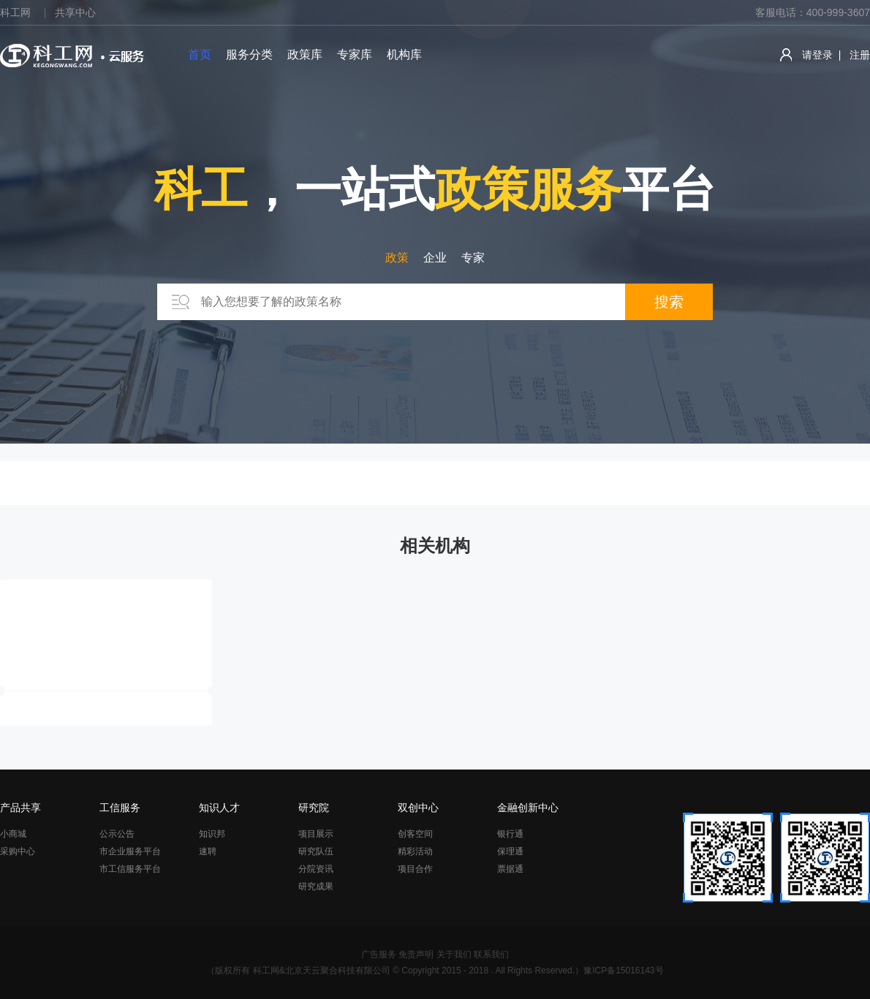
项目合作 (415, 869)
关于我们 (454, 954)
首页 (199, 54)
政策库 (304, 54)
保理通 (510, 851)
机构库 (404, 54)
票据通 (510, 869)
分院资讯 (315, 869)
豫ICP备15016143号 (623, 970)
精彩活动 (415, 851)
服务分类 (249, 54)
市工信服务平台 (130, 869)
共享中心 (75, 12)
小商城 (13, 834)
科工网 (15, 12)
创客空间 (415, 834)
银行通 (510, 834)
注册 (860, 55)
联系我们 (491, 954)
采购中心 (17, 851)
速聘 (207, 851)
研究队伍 (315, 851)
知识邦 (212, 834)
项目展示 (315, 834)
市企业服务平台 (130, 851)
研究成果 (315, 886)
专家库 (354, 54)
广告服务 (378, 954)
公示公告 (117, 834)
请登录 (817, 55)
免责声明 (416, 954)
